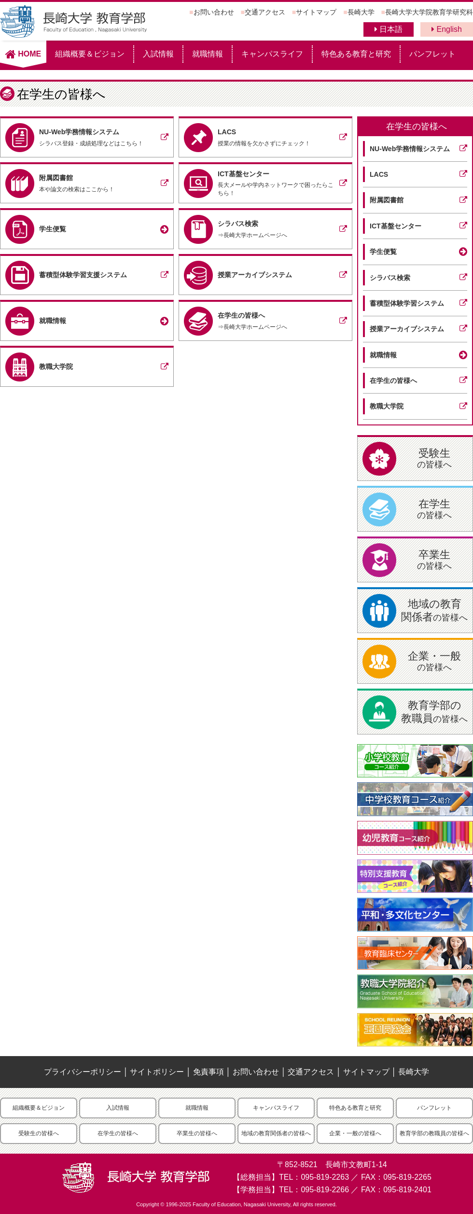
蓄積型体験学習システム (407, 303)
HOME (23, 54)
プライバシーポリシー (82, 1072)
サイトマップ (316, 12)
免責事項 (208, 1072)
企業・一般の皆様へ (355, 1133)
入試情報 (158, 54)
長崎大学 (361, 12)
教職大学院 (386, 406)
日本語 (389, 29)
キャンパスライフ (272, 54)
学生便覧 (383, 251)
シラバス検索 (390, 278)
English (446, 29)
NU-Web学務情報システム (410, 149)
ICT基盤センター (395, 226)
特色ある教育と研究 (356, 54)
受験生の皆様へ (38, 1133)
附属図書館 (386, 200)
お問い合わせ (214, 12)
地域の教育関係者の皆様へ (276, 1133)
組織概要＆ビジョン (90, 54)
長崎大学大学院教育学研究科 (429, 12)
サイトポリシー (157, 1072)
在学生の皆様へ (416, 126)
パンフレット (432, 54)
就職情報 (207, 54)
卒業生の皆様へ (197, 1133)
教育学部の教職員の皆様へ (434, 1133)
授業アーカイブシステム (407, 329)
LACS (379, 174)
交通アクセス (265, 12)
